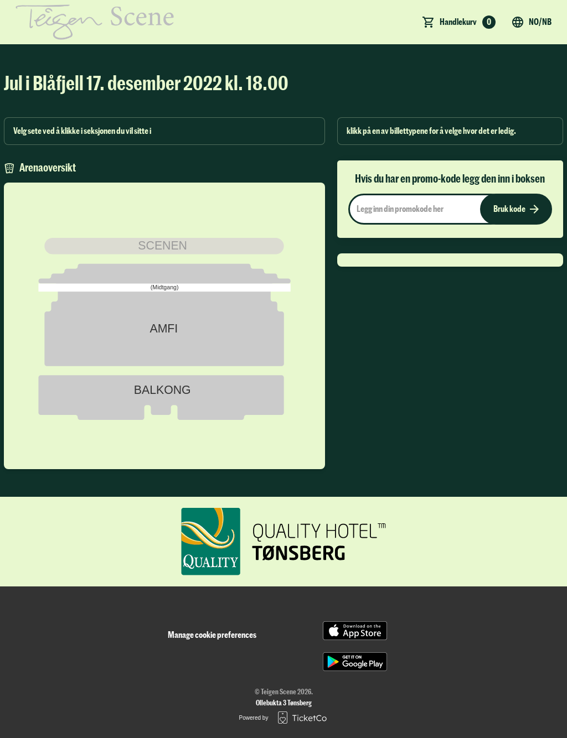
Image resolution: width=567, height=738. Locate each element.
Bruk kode (516, 209)
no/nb (531, 22)
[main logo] (95, 22)
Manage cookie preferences (212, 635)
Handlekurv (468, 22)
